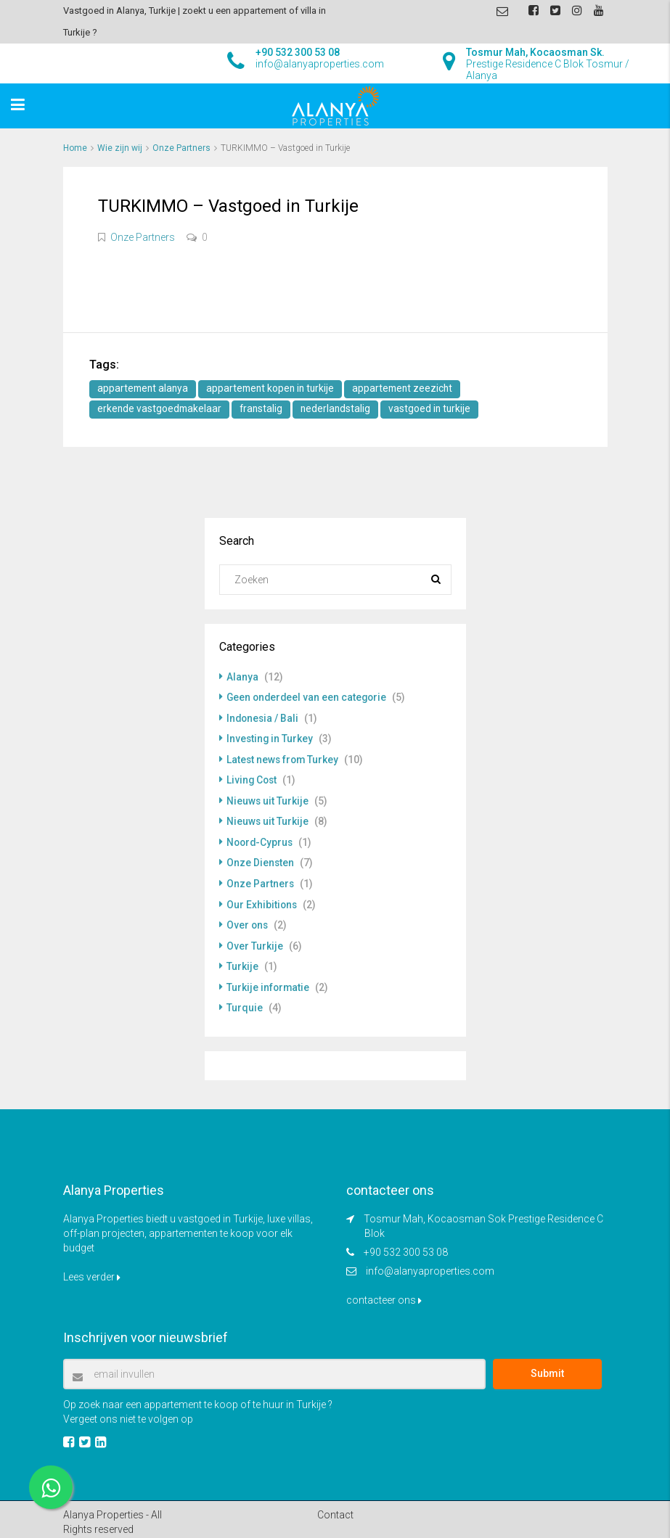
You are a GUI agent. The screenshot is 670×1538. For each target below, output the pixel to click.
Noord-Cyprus (260, 839)
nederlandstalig (339, 409)
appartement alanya (144, 389)
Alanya (242, 677)
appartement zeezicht (410, 389)
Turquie (244, 1002)
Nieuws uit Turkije (267, 799)
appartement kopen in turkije (275, 389)
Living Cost (252, 778)
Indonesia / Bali (263, 717)
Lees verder (91, 1270)
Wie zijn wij (119, 148)
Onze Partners (181, 148)
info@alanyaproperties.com (430, 1264)
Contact (335, 1508)
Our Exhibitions (262, 900)
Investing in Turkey (270, 738)
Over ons (247, 920)
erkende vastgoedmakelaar (160, 409)
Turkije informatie (268, 981)
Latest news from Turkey (283, 758)
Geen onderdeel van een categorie (308, 697)
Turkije (242, 961)
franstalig (264, 409)
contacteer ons (384, 1293)
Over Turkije (254, 941)
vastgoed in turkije (435, 409)
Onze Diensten (260, 859)
